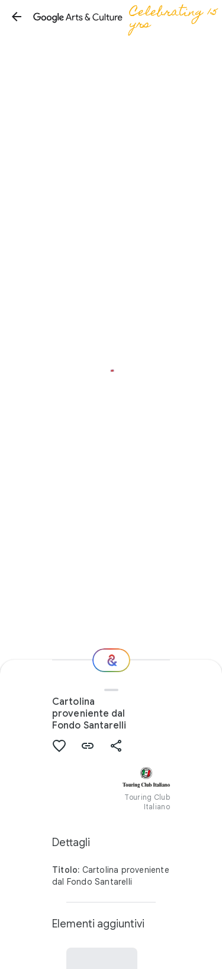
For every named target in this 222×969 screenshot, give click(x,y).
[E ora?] (111, 660)
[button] (16, 16)
